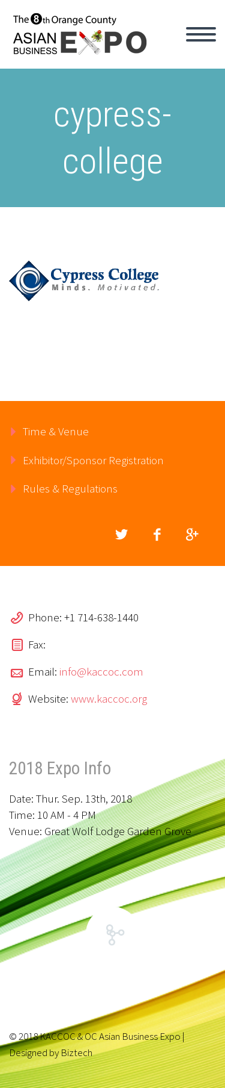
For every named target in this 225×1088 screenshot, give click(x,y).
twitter (121, 535)
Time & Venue (56, 431)
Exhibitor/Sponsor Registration (93, 460)
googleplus (192, 535)
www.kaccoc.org (109, 698)
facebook (157, 535)
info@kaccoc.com (101, 671)
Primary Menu (201, 34)
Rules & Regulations (70, 488)
